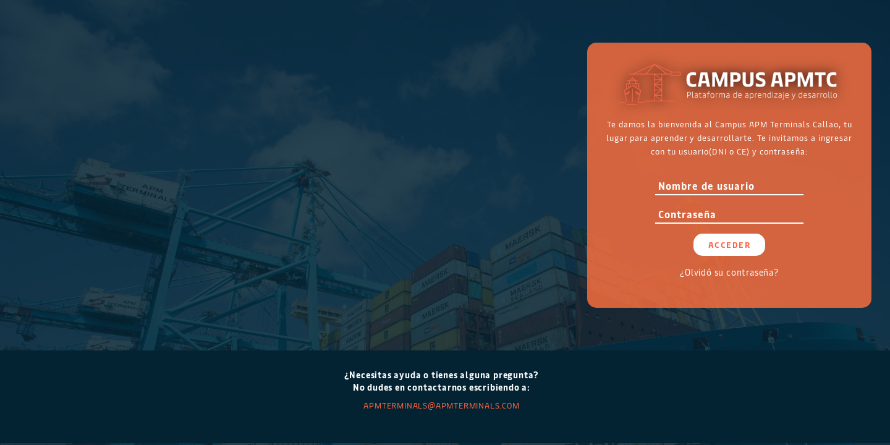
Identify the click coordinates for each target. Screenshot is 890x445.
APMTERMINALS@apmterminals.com (441, 405)
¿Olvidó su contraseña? (729, 272)
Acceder (729, 244)
